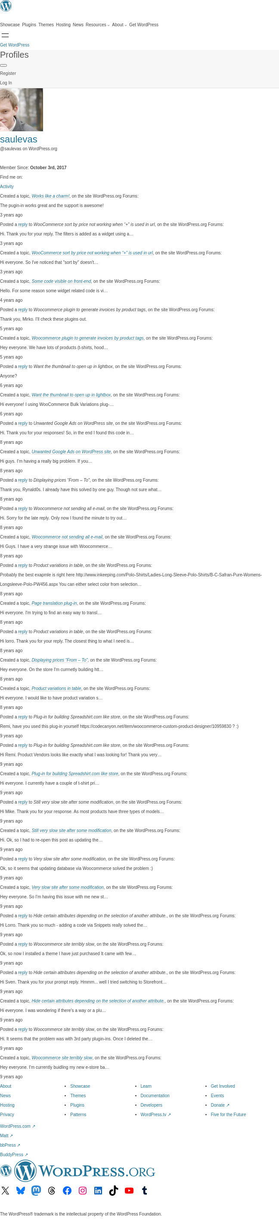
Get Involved (223, 1086)
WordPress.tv (156, 1114)
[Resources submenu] (98, 25)
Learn (146, 1086)
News (5, 1095)
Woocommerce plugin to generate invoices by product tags (87, 338)
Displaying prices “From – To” (59, 660)
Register (8, 73)
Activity (7, 186)
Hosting (7, 1105)
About (5, 1086)
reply (23, 224)
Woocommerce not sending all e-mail (66, 537)
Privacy (7, 1114)
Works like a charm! (50, 196)
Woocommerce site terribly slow (61, 1057)
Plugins (77, 1105)
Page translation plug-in (54, 603)
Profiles (14, 54)
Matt (6, 1135)
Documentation (155, 1095)
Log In (6, 82)
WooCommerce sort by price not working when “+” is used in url (92, 253)
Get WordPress (14, 45)
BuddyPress (14, 1154)
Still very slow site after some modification (71, 830)
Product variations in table (56, 688)
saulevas (18, 139)
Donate (220, 1105)
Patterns (78, 1114)
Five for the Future (228, 1114)
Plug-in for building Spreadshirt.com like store (74, 773)
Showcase (80, 1086)
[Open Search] (5, 35)
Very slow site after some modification (67, 887)
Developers (152, 1105)
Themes (78, 1095)
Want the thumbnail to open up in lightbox (71, 395)
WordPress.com (17, 1126)
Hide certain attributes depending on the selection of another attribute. (97, 1001)
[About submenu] (119, 25)
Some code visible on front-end (61, 281)
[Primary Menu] (3, 65)
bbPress (10, 1145)
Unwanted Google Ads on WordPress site (71, 451)
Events (217, 1095)
